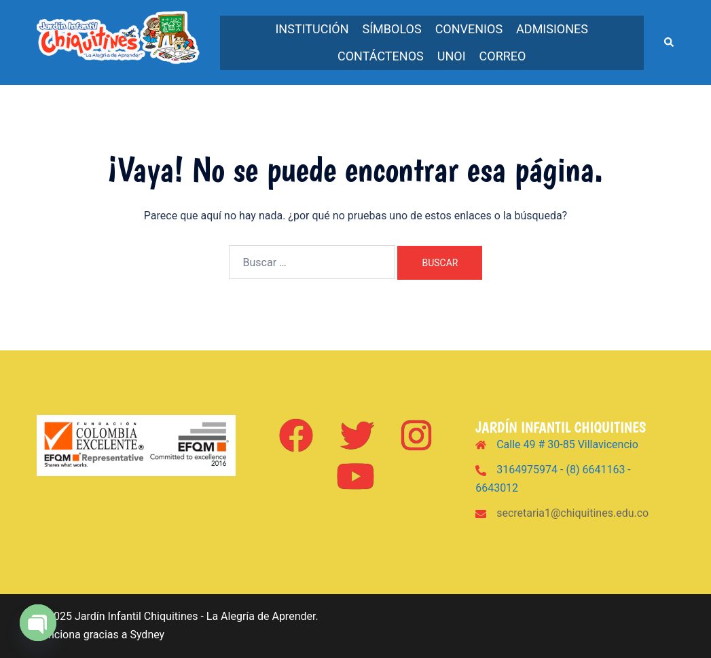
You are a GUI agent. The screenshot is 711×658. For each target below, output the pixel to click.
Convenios (469, 29)
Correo (502, 56)
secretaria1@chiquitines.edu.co (572, 513)
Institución (311, 29)
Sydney (147, 634)
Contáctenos (381, 56)
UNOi (451, 56)
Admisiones (552, 29)
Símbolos (392, 29)
